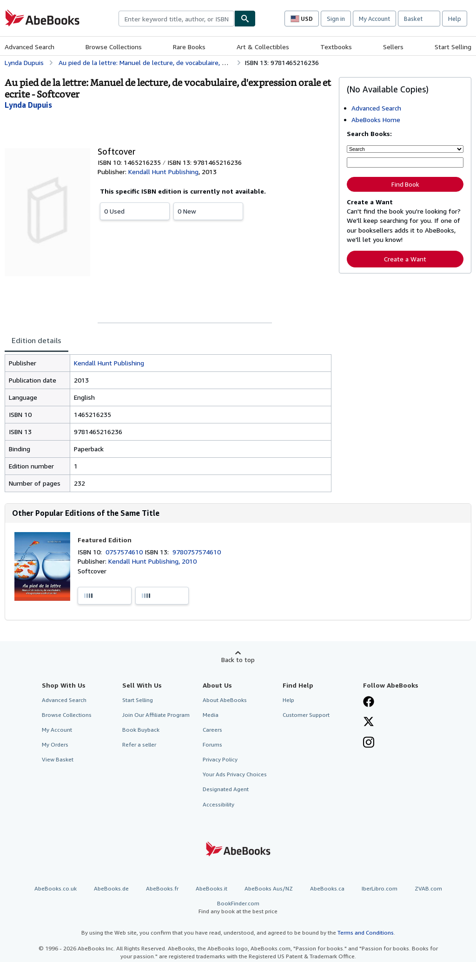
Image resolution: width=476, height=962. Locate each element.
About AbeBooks (225, 699)
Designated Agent (226, 789)
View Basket (57, 759)
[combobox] (176, 18)
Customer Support (306, 714)
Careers (212, 729)
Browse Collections (114, 47)
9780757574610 (196, 552)
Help (454, 18)
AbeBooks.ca (327, 888)
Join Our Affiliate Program (156, 714)
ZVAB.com (428, 888)
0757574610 (125, 552)
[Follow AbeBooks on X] (368, 722)
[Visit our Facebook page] (368, 702)
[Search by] (405, 149)
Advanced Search (29, 47)
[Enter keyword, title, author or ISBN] (405, 162)
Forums (212, 744)
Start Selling (453, 47)
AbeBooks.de (111, 888)
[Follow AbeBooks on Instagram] (368, 743)
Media (210, 714)
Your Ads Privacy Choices (235, 774)
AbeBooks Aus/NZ (269, 888)
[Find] (245, 18)
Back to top (238, 659)
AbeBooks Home (375, 120)
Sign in (336, 18)
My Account (374, 18)
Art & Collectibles (263, 47)
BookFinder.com (238, 907)
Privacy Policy (220, 759)
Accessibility (218, 804)
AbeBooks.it (211, 888)
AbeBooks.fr (162, 888)
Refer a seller (139, 744)
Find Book (405, 184)
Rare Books (189, 47)
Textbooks (336, 47)
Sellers (393, 47)
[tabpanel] (168, 423)
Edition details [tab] (36, 340)
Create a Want (405, 259)
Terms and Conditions (365, 932)
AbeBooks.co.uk (55, 888)
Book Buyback (140, 729)
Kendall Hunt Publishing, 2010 (152, 561)
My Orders (55, 744)
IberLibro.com (379, 888)
